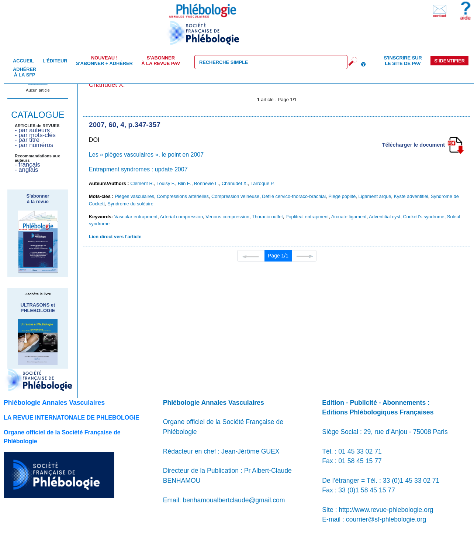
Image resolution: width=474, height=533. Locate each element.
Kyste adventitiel (411, 196)
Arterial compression (181, 216)
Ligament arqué (374, 196)
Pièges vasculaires (134, 196)
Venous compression (227, 216)
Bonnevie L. (206, 183)
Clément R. (142, 183)
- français (27, 164)
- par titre (27, 139)
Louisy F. (165, 183)
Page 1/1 (278, 256)
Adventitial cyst (384, 216)
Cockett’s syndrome (423, 216)
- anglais (26, 169)
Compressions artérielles (183, 196)
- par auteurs (32, 130)
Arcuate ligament (349, 216)
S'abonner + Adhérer (104, 60)
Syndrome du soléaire (130, 203)
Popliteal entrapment (307, 216)
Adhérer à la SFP (24, 72)
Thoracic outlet (267, 216)
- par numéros (34, 144)
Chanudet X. (235, 183)
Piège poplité (342, 196)
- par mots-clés (35, 135)
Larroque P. (262, 183)
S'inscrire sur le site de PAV (403, 60)
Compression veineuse (235, 196)
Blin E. (184, 183)
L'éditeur (54, 61)
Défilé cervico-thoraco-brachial (294, 196)
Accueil (23, 61)
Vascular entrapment (136, 216)
